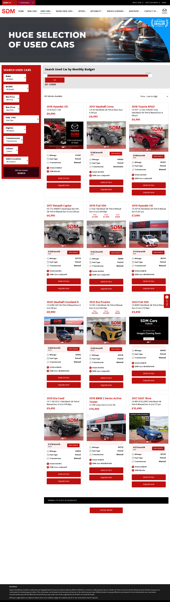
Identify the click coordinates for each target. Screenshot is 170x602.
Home (29, 11)
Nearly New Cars (69, 11)
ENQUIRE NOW (63, 182)
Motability (99, 11)
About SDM (137, 2)
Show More (106, 507)
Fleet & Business (151, 2)
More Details (63, 175)
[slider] (45, 77)
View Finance (116, 150)
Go (161, 77)
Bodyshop (135, 11)
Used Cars (52, 11)
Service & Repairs (117, 11)
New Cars (39, 11)
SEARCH (21, 172)
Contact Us (150, 11)
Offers (85, 11)
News (164, 2)
